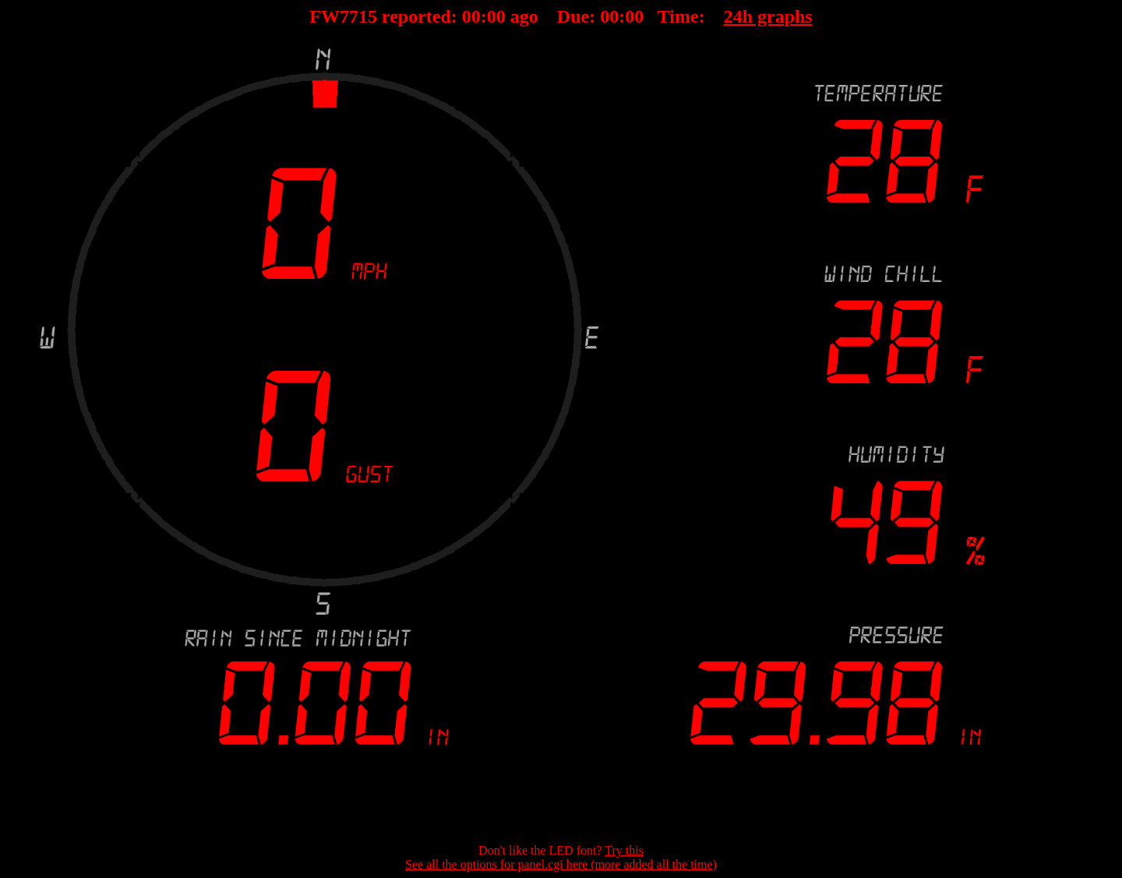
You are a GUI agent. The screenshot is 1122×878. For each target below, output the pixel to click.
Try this (624, 850)
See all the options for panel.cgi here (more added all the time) (561, 864)
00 (471, 16)
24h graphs (768, 16)
